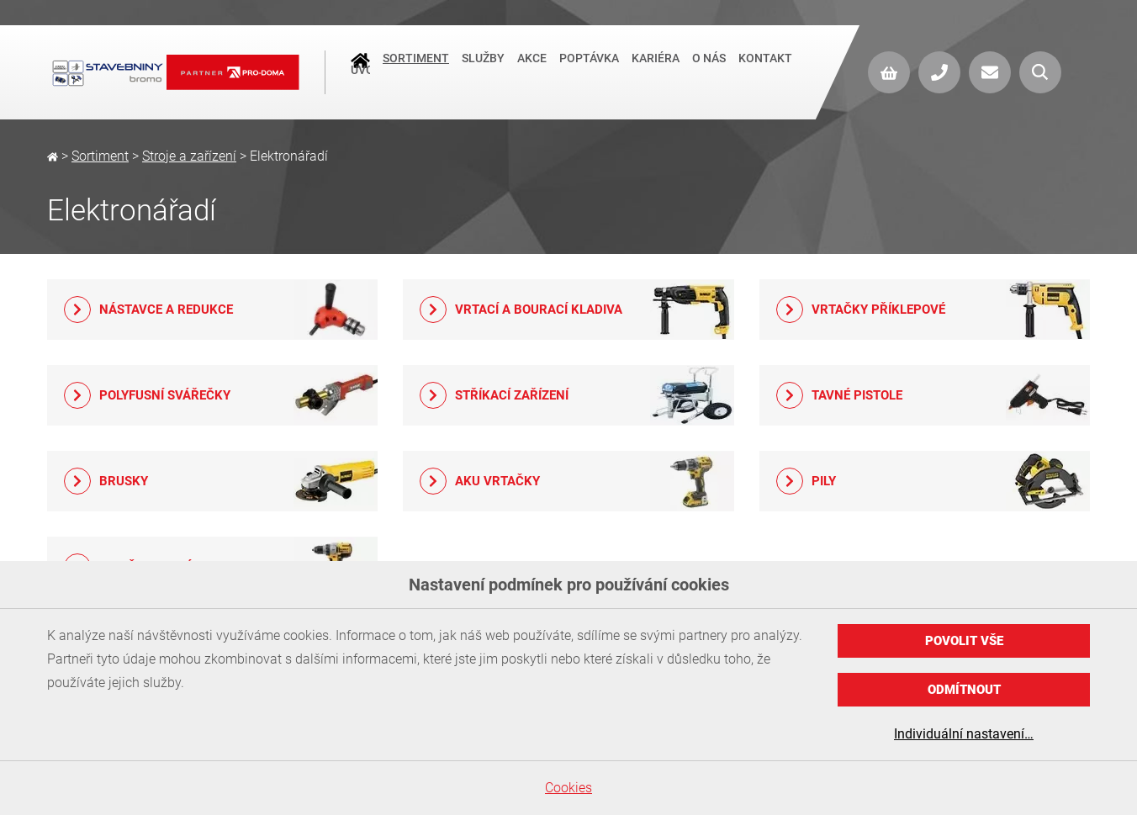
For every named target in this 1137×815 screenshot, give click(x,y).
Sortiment (416, 71)
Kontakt (765, 71)
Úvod (360, 72)
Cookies (568, 788)
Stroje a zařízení (189, 156)
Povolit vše (964, 640)
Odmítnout (964, 689)
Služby (483, 71)
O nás (709, 71)
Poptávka (589, 71)
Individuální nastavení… (964, 734)
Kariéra (656, 71)
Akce (532, 71)
